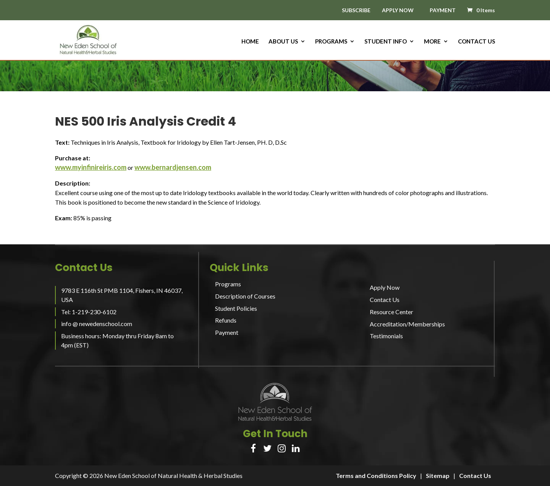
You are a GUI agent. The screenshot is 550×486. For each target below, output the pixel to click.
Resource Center (391, 311)
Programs (331, 42)
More (432, 42)
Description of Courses (245, 296)
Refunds (225, 320)
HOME (250, 42)
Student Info (385, 42)
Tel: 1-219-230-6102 (88, 311)
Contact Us (476, 42)
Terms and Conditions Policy (376, 475)
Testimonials (386, 335)
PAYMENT (443, 10)
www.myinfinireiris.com (90, 167)
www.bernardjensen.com (172, 167)
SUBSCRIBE (356, 10)
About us (283, 42)
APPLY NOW (398, 10)
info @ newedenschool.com (96, 323)
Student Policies (236, 308)
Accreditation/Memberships (407, 324)
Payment (226, 332)
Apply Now (385, 287)
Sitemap (438, 475)
